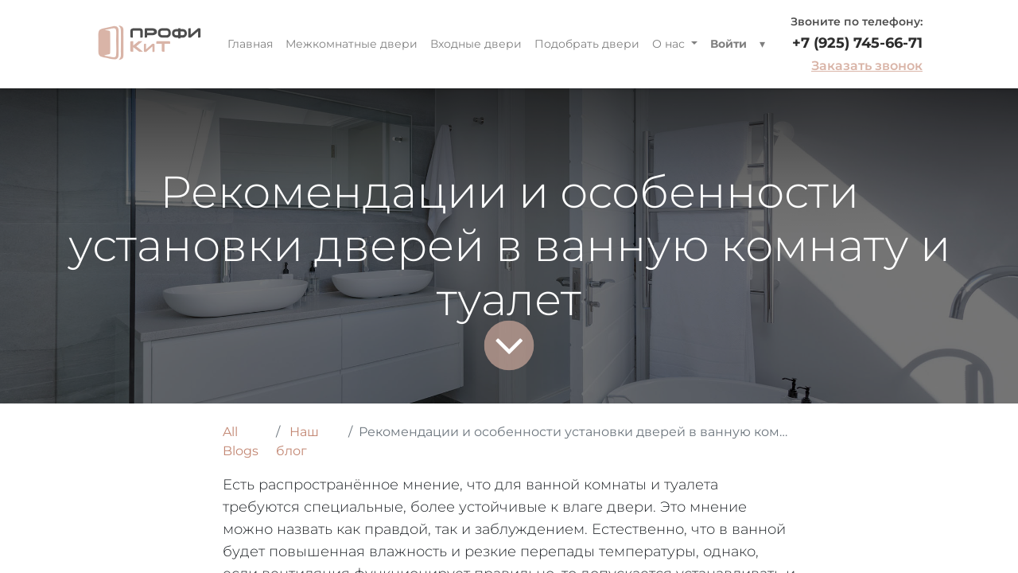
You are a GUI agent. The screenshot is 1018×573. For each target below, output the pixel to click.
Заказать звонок (867, 65)
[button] (762, 44)
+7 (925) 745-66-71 (857, 43)
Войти (728, 44)
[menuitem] (250, 44)
